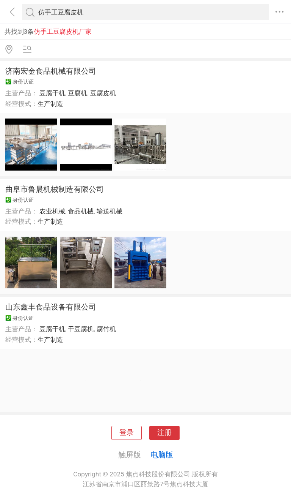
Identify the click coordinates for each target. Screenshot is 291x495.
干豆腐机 (81, 329)
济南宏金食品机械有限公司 (50, 71)
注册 (164, 433)
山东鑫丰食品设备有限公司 (50, 307)
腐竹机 (106, 329)
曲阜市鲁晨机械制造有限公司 (54, 189)
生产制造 (50, 104)
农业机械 (52, 211)
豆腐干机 (52, 93)
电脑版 (161, 454)
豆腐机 (77, 93)
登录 (126, 433)
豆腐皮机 (103, 93)
